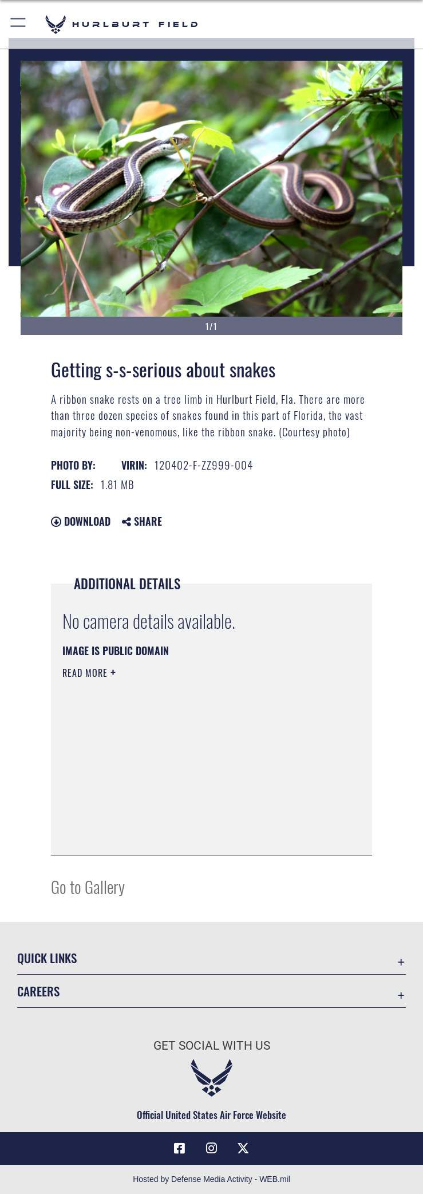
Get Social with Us (211, 1046)
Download (80, 521)
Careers (38, 991)
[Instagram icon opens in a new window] (211, 1148)
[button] (18, 24)
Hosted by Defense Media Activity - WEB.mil (211, 1179)
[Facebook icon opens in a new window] (179, 1148)
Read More (86, 673)
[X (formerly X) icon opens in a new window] (243, 1148)
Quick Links (47, 958)
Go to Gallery (88, 886)
